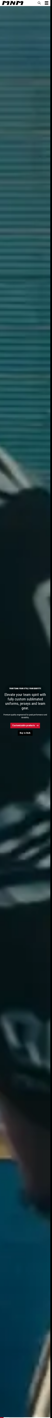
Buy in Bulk (25, 733)
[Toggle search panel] (39, 3)
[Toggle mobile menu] (46, 3)
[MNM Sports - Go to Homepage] (12, 3)
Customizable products (23, 725)
